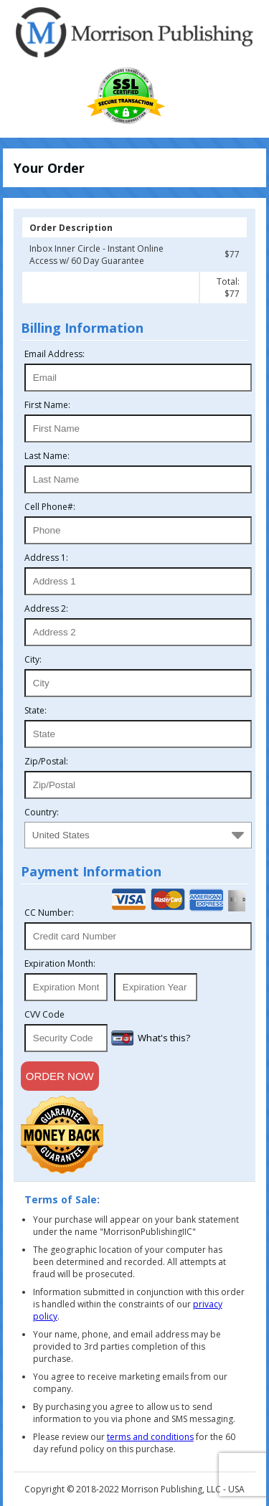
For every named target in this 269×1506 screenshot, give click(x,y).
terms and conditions (150, 1437)
